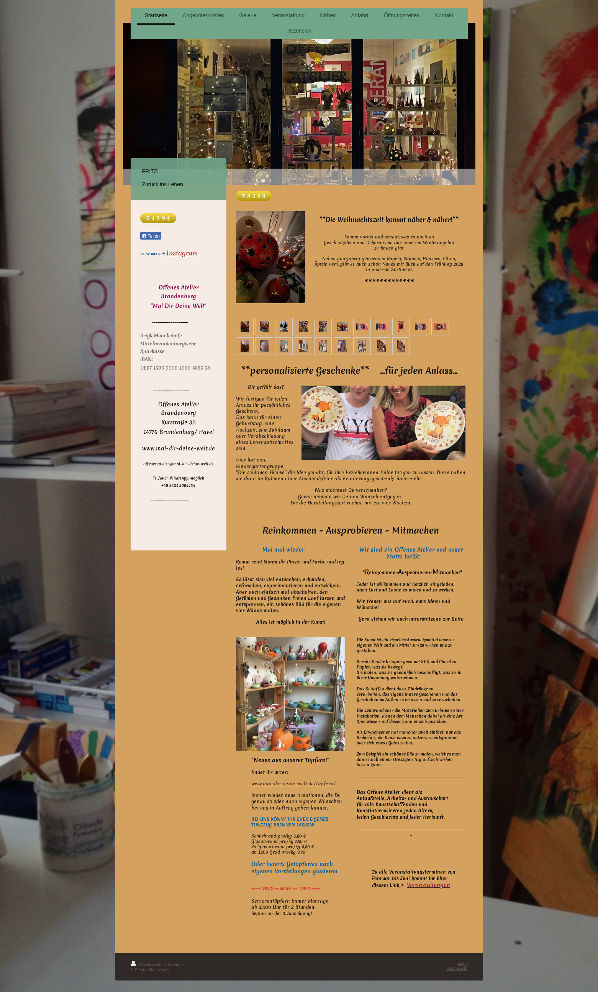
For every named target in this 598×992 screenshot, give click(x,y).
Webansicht (457, 968)
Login (463, 963)
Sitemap (175, 964)
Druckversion (148, 964)
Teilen (151, 236)
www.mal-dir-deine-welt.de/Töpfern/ (293, 783)
